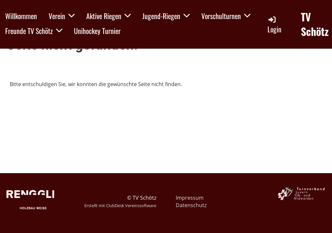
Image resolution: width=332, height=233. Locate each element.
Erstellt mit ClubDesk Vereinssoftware (120, 205)
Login (274, 24)
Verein (62, 16)
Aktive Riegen (108, 16)
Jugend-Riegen (166, 16)
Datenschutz (191, 205)
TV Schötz (315, 24)
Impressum (190, 197)
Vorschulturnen (225, 16)
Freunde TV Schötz (33, 31)
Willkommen (21, 16)
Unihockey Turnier (97, 31)
